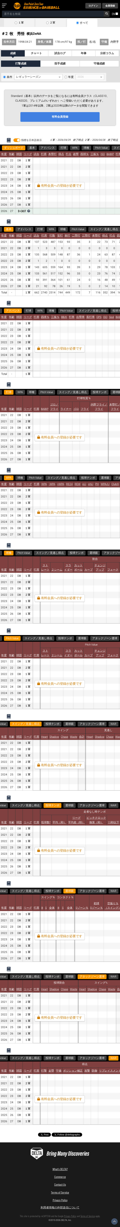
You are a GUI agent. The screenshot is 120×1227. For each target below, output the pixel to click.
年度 (71, 77)
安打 (60, 236)
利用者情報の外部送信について (60, 1207)
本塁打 (52, 154)
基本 (32, 148)
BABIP (110, 154)
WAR (107, 724)
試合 (36, 154)
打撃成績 (20, 64)
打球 (63, 148)
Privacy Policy (60, 1200)
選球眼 (105, 478)
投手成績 (60, 64)
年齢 (11, 154)
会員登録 (110, 6)
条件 (9, 77)
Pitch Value (101, 148)
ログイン (93, 6)
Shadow (54, 737)
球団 (19, 154)
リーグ (28, 154)
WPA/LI (105, 484)
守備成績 (99, 64)
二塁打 (76, 236)
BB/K (64, 317)
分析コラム (107, 53)
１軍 (21, 23)
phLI (90, 484)
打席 (44, 154)
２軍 (52, 23)
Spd (111, 317)
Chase (64, 737)
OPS (98, 317)
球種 (86, 148)
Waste (73, 737)
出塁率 (80, 317)
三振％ (94, 154)
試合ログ (60, 53)
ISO (103, 154)
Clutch (115, 484)
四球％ (84, 154)
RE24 (69, 484)
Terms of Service (60, 1192)
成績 (13, 53)
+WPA (60, 484)
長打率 (90, 317)
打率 (71, 317)
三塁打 (86, 236)
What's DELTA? (60, 1169)
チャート (36, 53)
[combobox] (53, 14)
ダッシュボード (13, 148)
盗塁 (76, 154)
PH (97, 484)
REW (77, 484)
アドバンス (48, 148)
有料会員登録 (60, 117)
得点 (61, 154)
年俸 (83, 53)
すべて (84, 23)
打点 (68, 154)
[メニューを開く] (5, 6)
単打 (67, 236)
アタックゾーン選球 (104, 638)
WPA (75, 148)
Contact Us (60, 1184)
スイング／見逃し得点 (104, 229)
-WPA (52, 484)
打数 (52, 236)
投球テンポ (100, 392)
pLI (84, 484)
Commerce (60, 1177)
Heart (44, 737)
